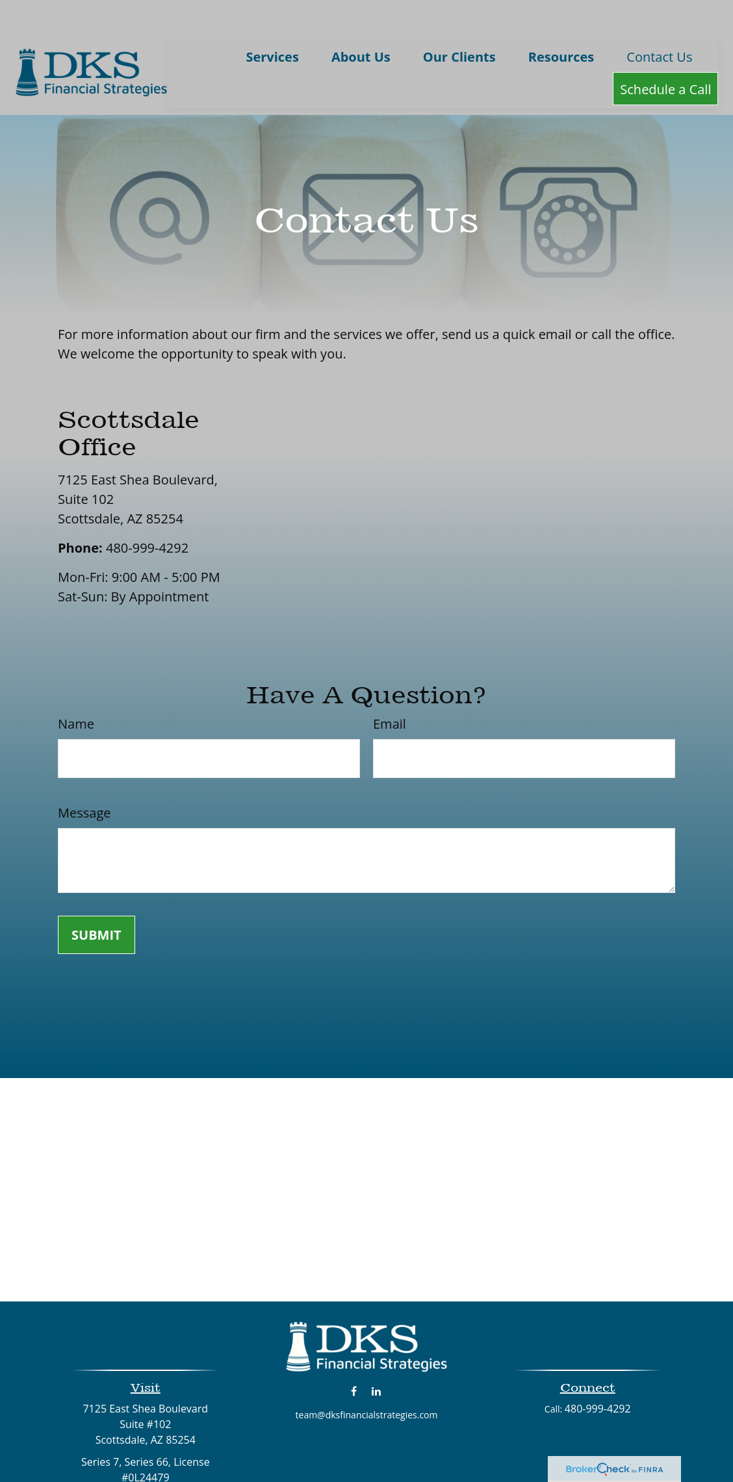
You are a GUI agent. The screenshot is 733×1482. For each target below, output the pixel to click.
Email (389, 693)
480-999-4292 (147, 517)
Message (84, 782)
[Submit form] (96, 904)
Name (76, 693)
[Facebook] (354, 1360)
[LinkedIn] (376, 1360)
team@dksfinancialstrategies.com (367, 1384)
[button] (272, 26)
